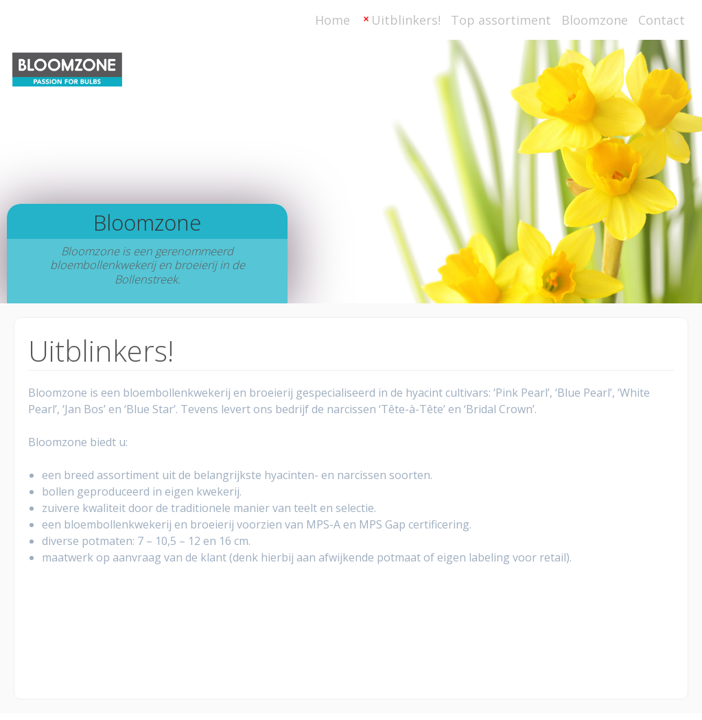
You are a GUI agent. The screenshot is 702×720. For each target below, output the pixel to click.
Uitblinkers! (406, 20)
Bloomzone (594, 20)
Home (332, 20)
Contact (661, 20)
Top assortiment (501, 20)
